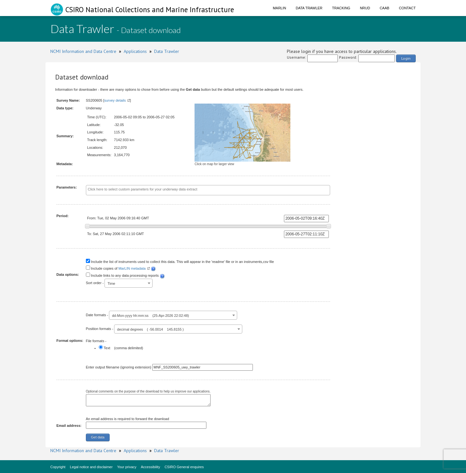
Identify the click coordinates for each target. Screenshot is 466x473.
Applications (135, 51)
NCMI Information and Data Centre (83, 51)
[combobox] (208, 190)
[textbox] (193, 189)
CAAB (384, 8)
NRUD (365, 8)
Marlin (279, 8)
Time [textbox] (111, 283)
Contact (407, 8)
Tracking (341, 8)
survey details (115, 100)
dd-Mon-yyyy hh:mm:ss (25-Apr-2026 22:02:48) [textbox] (150, 315)
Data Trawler (309, 8)
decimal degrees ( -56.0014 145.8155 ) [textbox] (150, 329)
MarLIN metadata (132, 268)
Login (406, 58)
